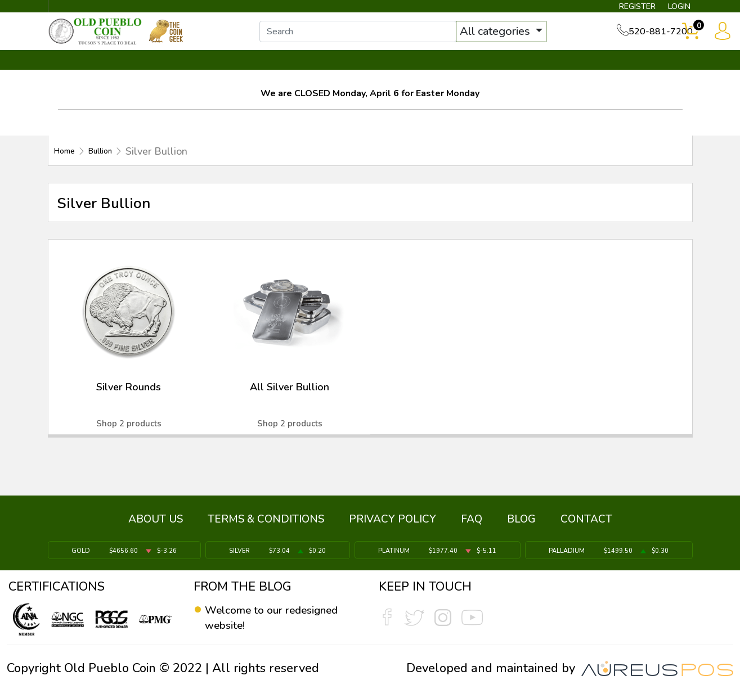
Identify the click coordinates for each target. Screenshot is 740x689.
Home (68, 162)
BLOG (521, 524)
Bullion (111, 162)
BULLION (83, 71)
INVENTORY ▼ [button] (169, 71)
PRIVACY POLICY (392, 524)
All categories (507, 38)
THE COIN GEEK (411, 71)
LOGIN (671, 9)
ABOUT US (155, 524)
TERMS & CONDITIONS (266, 524)
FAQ (471, 524)
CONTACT (654, 71)
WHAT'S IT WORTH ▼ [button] (288, 71)
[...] (369, 38)
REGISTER (620, 9)
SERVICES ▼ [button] (509, 71)
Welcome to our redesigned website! (261, 618)
